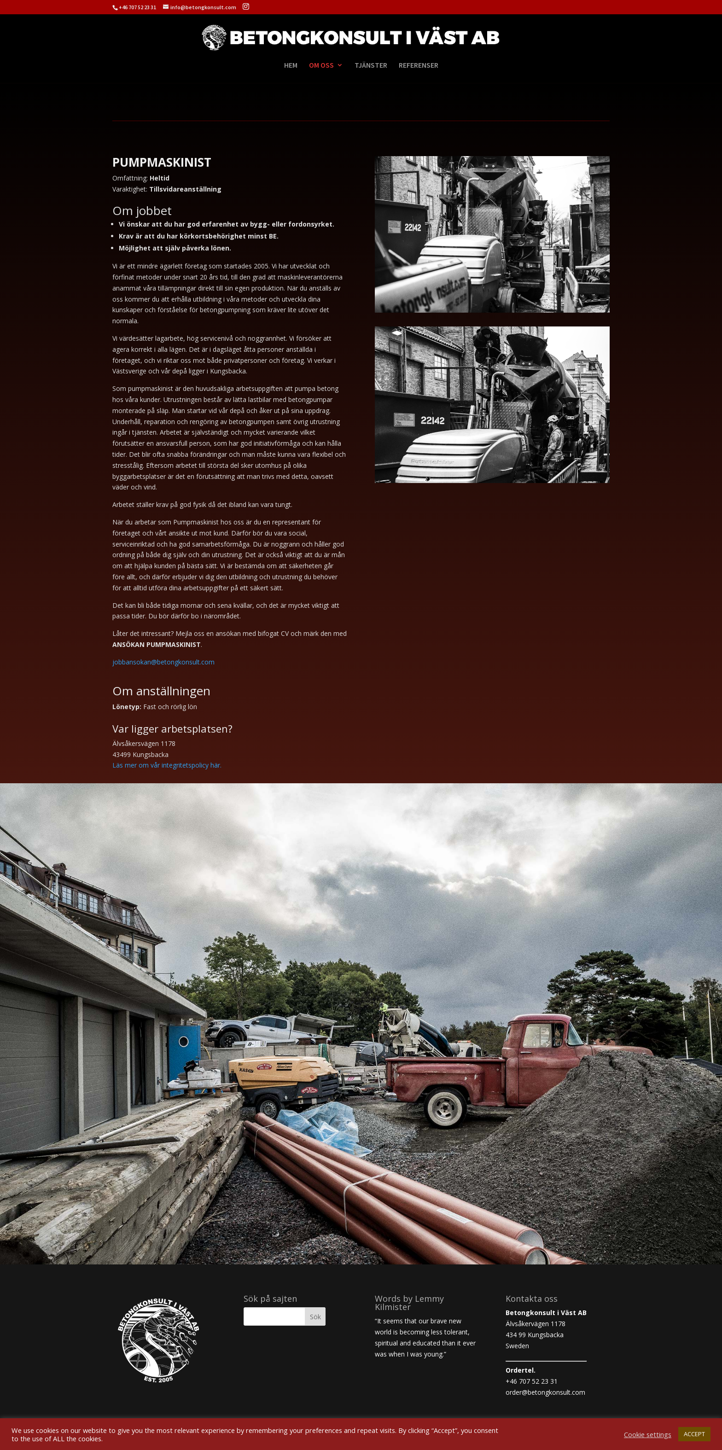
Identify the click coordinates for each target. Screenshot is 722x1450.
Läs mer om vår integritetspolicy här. (166, 765)
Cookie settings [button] (647, 1434)
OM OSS (321, 66)
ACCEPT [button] (694, 1434)
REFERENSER (418, 66)
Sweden (517, 1345)
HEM (290, 66)
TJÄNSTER (371, 66)
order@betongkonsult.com (545, 1392)
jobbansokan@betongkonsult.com (163, 662)
